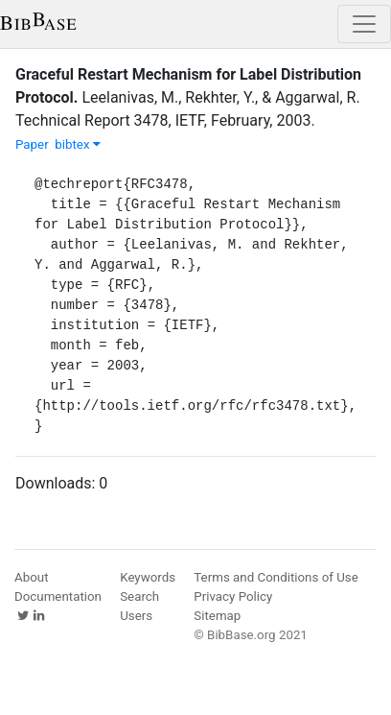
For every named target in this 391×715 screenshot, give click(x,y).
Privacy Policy (233, 596)
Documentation (58, 596)
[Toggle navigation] (364, 24)
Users (136, 615)
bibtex (78, 144)
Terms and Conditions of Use (275, 577)
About (31, 577)
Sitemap (217, 615)
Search (139, 596)
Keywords (147, 577)
